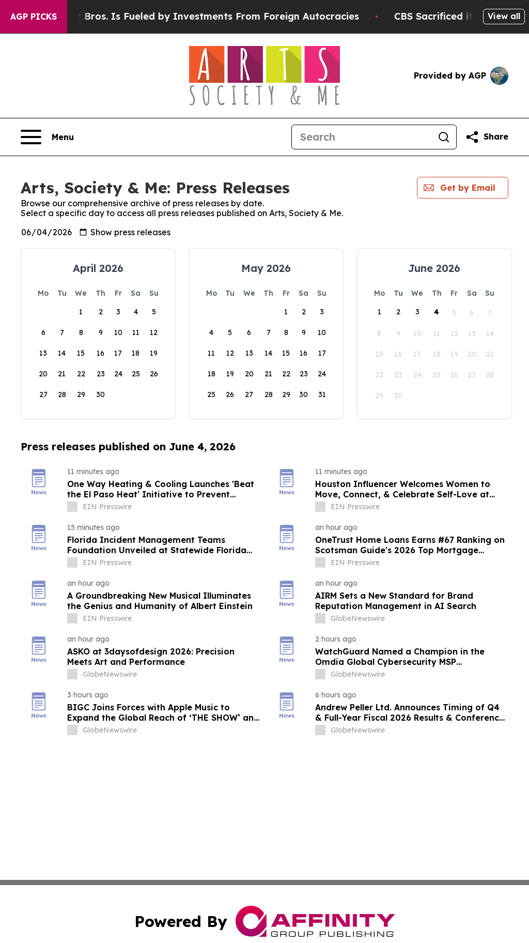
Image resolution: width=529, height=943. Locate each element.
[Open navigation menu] (47, 137)
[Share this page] (486, 137)
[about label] (72, 506)
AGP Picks (33, 16)
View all (504, 16)
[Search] (361, 137)
